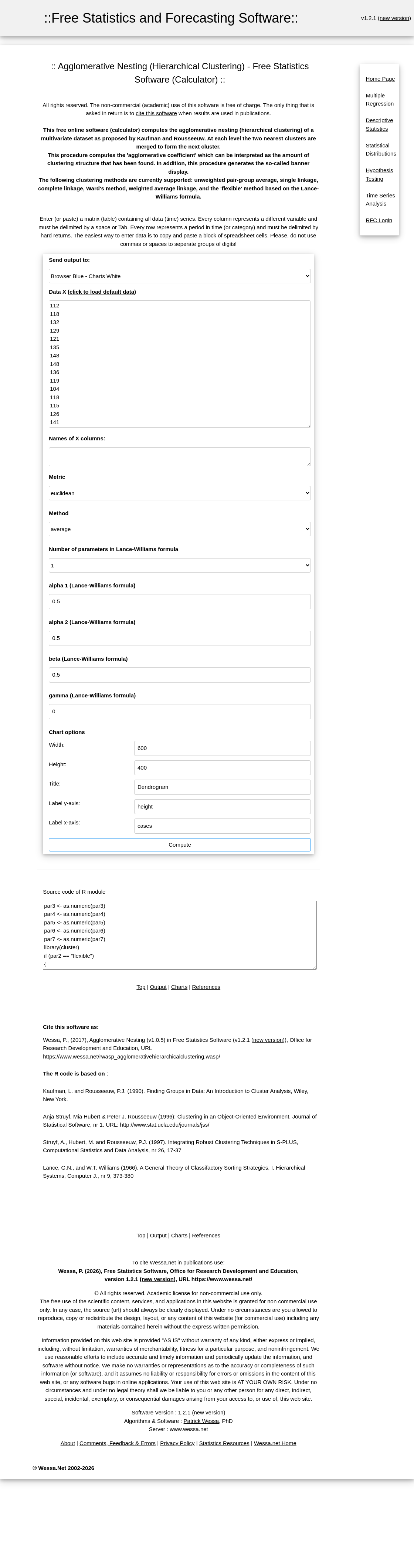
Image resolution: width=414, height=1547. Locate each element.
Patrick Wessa (201, 1421)
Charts (179, 987)
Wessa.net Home (275, 1443)
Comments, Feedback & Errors (117, 1443)
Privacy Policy (177, 1443)
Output (158, 987)
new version (394, 18)
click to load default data (101, 292)
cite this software (156, 113)
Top (140, 987)
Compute (180, 844)
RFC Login (379, 220)
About (68, 1443)
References (206, 987)
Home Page (380, 79)
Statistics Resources (224, 1443)
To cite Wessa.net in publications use (177, 1262)
